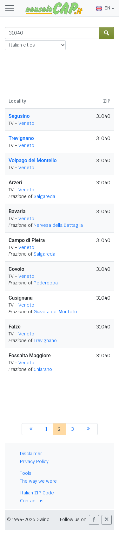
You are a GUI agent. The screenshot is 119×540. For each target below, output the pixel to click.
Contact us (31, 501)
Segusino (19, 116)
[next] (88, 429)
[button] (94, 520)
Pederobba (46, 283)
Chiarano (43, 369)
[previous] (31, 429)
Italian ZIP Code (37, 493)
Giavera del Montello (55, 311)
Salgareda (44, 196)
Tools (25, 473)
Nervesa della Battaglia (58, 225)
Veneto (26, 123)
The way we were (38, 481)
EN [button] (103, 8)
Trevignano (21, 138)
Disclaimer (31, 453)
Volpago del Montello (33, 160)
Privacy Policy (34, 461)
